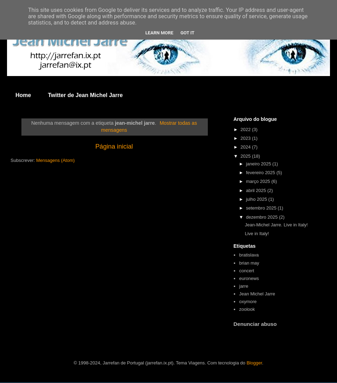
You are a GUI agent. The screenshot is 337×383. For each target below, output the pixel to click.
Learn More (159, 32)
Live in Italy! (257, 233)
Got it (187, 32)
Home (23, 95)
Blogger (254, 362)
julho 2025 (257, 199)
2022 (246, 129)
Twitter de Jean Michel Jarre (85, 95)
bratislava (249, 255)
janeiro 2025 (259, 163)
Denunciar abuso (255, 324)
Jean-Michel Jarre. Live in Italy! (276, 224)
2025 (246, 156)
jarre (243, 286)
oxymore (248, 301)
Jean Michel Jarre (257, 293)
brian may (249, 263)
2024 (246, 147)
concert (246, 270)
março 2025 (258, 181)
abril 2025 (256, 190)
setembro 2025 (262, 208)
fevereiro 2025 (261, 172)
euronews (249, 278)
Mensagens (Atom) (55, 160)
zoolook (247, 309)
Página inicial (114, 146)
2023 (246, 138)
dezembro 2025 (262, 217)
